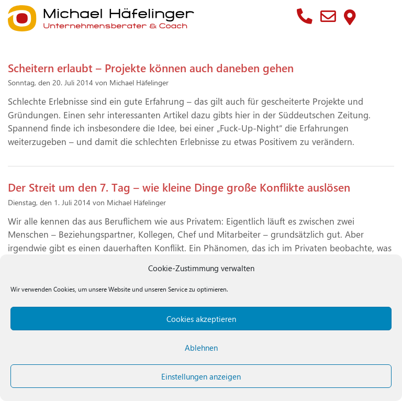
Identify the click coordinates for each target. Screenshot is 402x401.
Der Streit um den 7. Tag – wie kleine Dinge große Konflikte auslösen (179, 187)
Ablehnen (201, 347)
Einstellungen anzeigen (201, 376)
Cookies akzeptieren (201, 319)
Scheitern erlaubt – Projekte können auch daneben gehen (151, 67)
